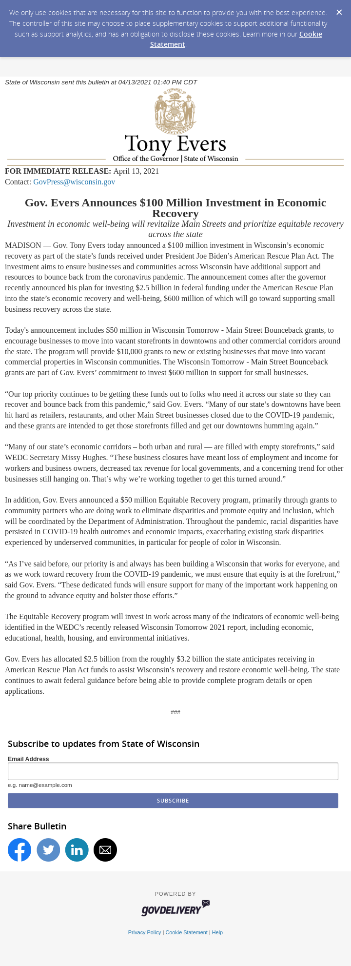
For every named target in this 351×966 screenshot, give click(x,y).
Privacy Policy (144, 932)
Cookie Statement (186, 932)
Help (217, 932)
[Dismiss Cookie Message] (339, 9)
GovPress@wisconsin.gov (74, 182)
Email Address (28, 759)
